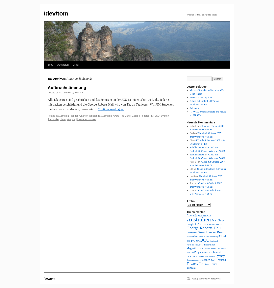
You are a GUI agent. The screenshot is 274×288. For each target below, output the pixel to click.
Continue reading (111, 109)
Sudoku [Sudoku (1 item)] (211, 256)
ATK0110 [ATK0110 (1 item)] (206, 216)
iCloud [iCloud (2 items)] (222, 236)
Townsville (53, 119)
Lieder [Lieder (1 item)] (207, 245)
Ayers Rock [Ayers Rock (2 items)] (218, 220)
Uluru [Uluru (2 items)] (214, 264)
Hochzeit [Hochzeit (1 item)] (199, 236)
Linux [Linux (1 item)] (212, 245)
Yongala (71, 119)
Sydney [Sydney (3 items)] (220, 256)
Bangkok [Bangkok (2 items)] (192, 224)
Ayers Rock (119, 115)
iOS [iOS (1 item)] (188, 241)
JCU (157, 115)
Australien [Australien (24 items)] (199, 219)
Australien (63, 64)
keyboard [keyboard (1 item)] (214, 241)
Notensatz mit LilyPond (201, 97)
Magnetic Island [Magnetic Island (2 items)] (195, 248)
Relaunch (194, 108)
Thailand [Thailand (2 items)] (221, 259)
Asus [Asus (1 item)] (200, 216)
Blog (50, 64)
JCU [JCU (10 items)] (205, 240)
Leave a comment (86, 119)
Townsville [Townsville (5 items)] (195, 264)
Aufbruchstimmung (67, 87)
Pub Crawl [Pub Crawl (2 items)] (192, 256)
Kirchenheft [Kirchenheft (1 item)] (192, 245)
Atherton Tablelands (89, 115)
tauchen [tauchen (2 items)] (206, 259)
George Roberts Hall (143, 115)
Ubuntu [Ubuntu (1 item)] (207, 264)
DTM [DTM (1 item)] (211, 224)
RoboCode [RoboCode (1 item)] (203, 256)
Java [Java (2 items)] (198, 240)
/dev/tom (56, 13)
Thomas (79, 92)
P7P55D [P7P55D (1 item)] (190, 252)
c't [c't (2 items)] (198, 224)
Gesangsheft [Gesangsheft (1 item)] (192, 233)
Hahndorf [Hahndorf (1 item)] (191, 236)
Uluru (63, 119)
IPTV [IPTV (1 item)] (192, 241)
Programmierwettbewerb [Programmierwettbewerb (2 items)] (207, 252)
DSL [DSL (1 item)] (207, 224)
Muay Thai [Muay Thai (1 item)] (215, 248)
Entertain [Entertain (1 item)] (218, 224)
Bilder (76, 64)
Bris (128, 115)
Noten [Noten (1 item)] (223, 248)
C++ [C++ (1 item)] (202, 224)
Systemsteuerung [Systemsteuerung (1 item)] (194, 260)
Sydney (165, 115)
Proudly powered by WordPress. (206, 278)
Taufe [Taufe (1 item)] (213, 260)
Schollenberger (197, 147)
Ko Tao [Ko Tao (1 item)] (200, 245)
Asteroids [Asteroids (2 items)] (192, 215)
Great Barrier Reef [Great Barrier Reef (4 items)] (210, 232)
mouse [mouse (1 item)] (207, 248)
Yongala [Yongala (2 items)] (191, 267)
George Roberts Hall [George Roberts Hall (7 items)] (204, 228)
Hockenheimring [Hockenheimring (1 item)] (211, 236)
